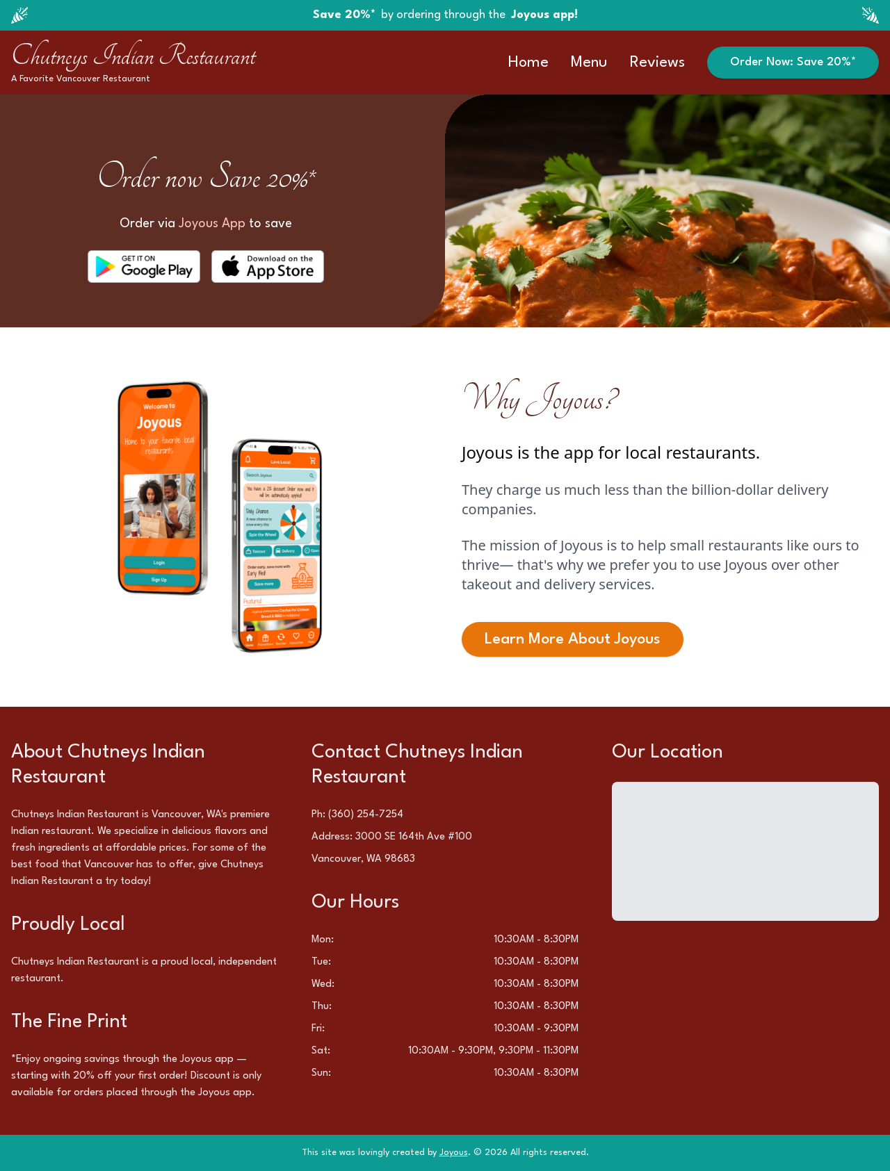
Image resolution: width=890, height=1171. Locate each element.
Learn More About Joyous (573, 639)
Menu (589, 62)
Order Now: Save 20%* (793, 62)
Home (528, 62)
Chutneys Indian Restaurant (133, 55)
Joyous (453, 1152)
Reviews (657, 62)
